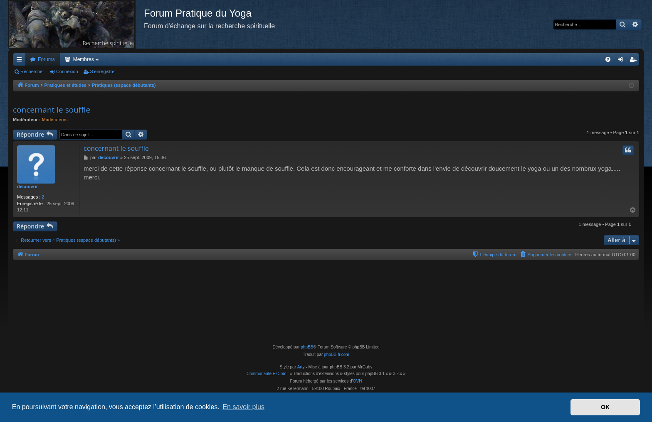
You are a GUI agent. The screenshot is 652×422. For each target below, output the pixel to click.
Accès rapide (20, 61)
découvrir (27, 186)
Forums (46, 59)
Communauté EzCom (266, 373)
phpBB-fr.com (336, 354)
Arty (301, 367)
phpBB (307, 347)
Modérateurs (55, 119)
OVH (357, 381)
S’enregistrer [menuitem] (634, 61)
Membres (83, 59)
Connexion (67, 71)
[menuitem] (608, 59)
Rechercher (32, 71)
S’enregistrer (103, 71)
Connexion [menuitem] (622, 61)
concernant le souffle (51, 109)
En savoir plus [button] (243, 406)
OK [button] (605, 407)
